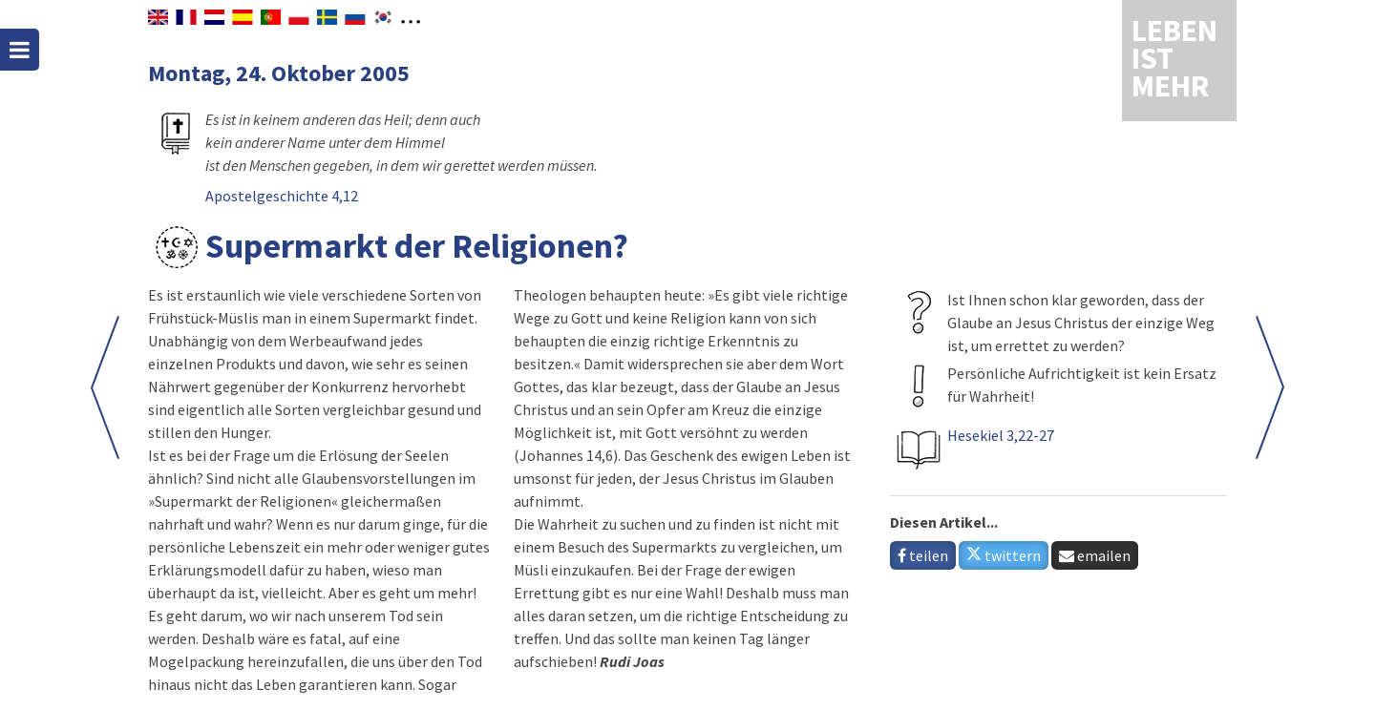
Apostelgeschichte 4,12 (281, 195)
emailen (1095, 555)
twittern (1003, 555)
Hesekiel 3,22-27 (1000, 435)
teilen (923, 555)
